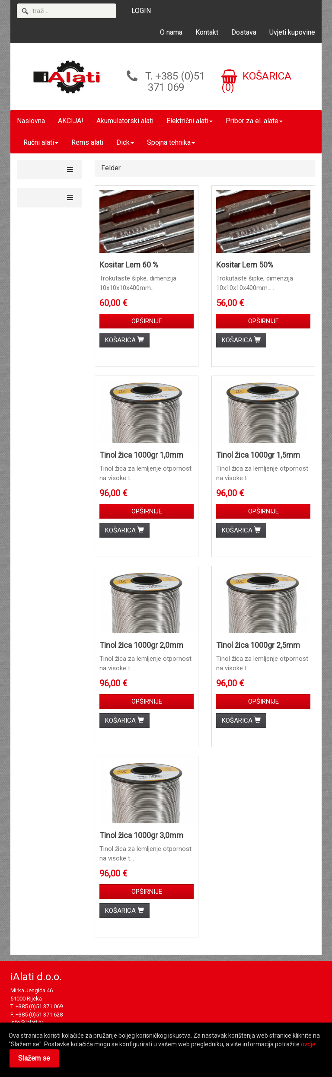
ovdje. (309, 1044)
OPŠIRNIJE (146, 321)
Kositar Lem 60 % (128, 264)
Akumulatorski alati (124, 121)
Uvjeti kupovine (292, 32)
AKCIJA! (70, 121)
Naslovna (31, 121)
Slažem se (34, 1058)
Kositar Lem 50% (244, 264)
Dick (125, 142)
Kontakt (206, 32)
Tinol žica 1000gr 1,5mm (258, 454)
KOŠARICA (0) (256, 81)
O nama (171, 32)
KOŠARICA (124, 340)
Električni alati (189, 121)
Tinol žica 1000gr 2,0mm (141, 645)
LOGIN (141, 10)
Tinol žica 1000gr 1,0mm (141, 454)
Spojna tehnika (171, 142)
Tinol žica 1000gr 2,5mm (258, 645)
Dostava (243, 32)
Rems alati (87, 142)
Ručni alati (40, 142)
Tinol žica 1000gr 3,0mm (141, 835)
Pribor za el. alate (254, 121)
